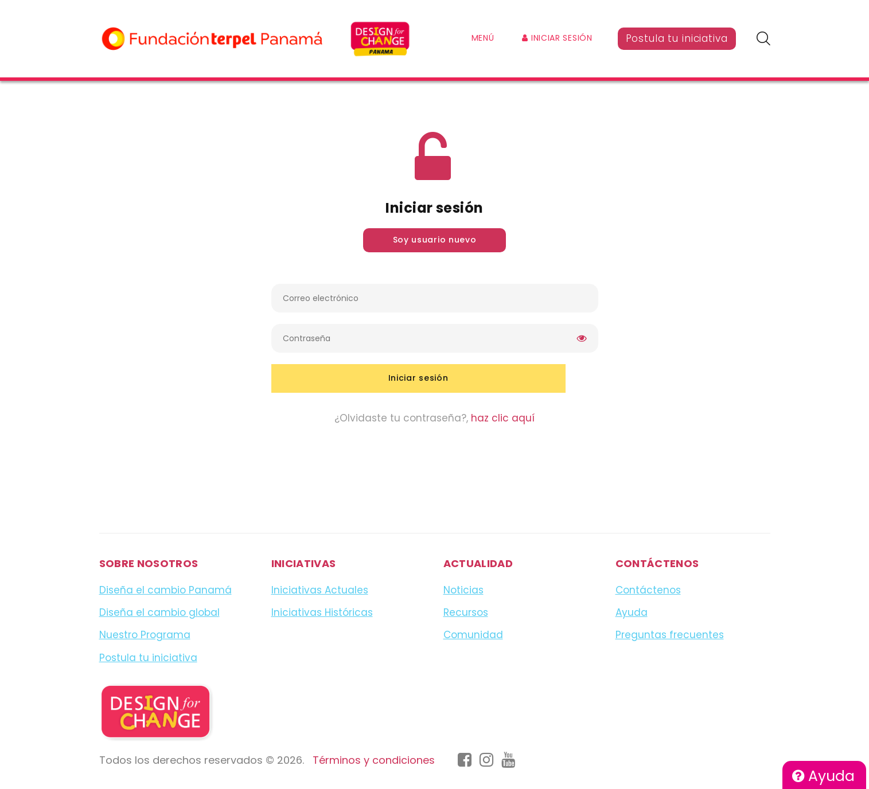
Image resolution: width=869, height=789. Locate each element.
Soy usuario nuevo (435, 239)
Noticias (463, 590)
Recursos (465, 612)
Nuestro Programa (144, 635)
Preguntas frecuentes (669, 635)
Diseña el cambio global (159, 612)
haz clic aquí (503, 418)
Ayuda (823, 776)
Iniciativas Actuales (319, 590)
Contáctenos (648, 590)
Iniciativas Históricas (322, 612)
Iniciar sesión (557, 38)
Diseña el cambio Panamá (165, 590)
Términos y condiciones (374, 760)
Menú (482, 38)
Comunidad (473, 635)
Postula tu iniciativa (677, 38)
